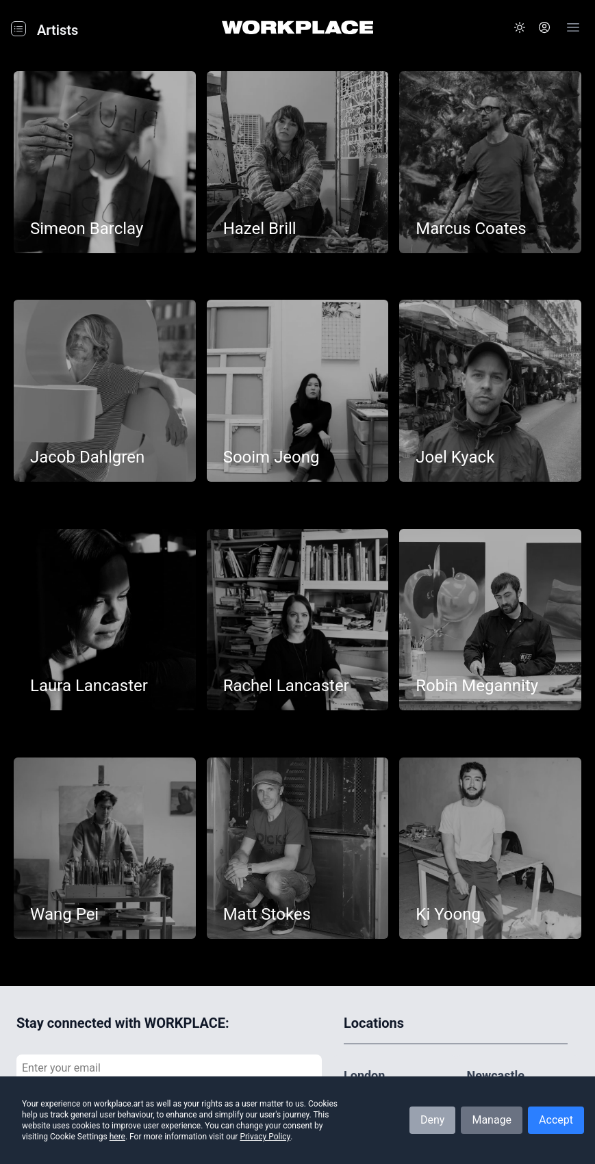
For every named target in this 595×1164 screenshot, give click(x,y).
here (117, 1136)
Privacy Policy (265, 1136)
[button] (520, 27)
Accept (556, 1119)
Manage (491, 1119)
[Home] (297, 27)
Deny (432, 1119)
